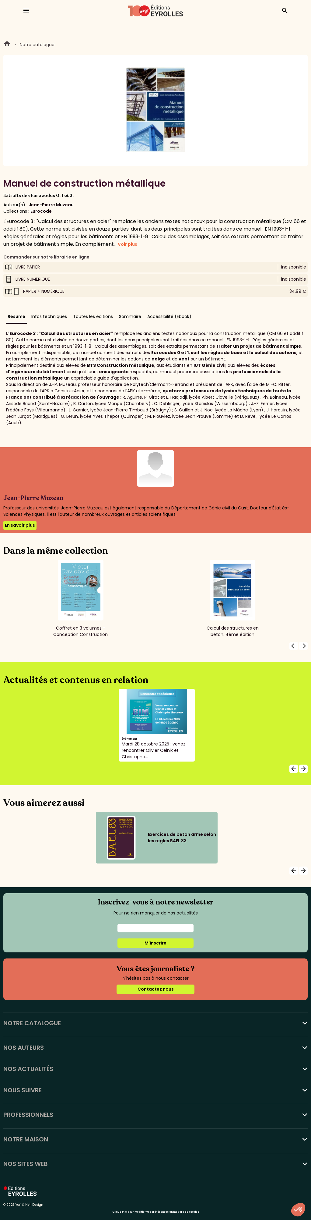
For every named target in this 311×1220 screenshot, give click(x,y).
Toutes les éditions (93, 316)
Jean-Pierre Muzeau (51, 205)
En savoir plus (20, 525)
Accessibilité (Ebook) (169, 316)
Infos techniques (49, 316)
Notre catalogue (37, 45)
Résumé (16, 316)
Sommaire (130, 316)
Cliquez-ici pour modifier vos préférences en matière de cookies (155, 1212)
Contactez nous (156, 989)
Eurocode (41, 211)
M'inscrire (155, 943)
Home (7, 44)
